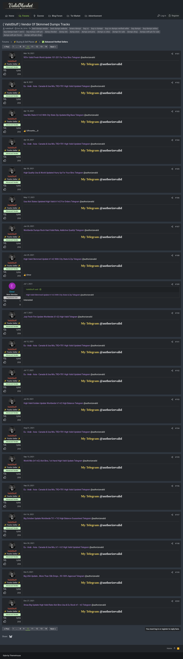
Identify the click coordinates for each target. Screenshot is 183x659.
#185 (176, 169)
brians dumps (75, 28)
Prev (8, 47)
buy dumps (136, 28)
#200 (176, 601)
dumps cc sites (104, 32)
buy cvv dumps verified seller (117, 28)
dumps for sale (119, 32)
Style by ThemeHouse (12, 655)
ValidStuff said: (33, 289)
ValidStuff (9, 28)
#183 (176, 111)
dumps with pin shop (33, 35)
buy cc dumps (97, 28)
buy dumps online (150, 28)
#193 (176, 399)
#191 (176, 342)
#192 (176, 371)
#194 (176, 428)
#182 (176, 83)
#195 (176, 457)
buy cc (86, 28)
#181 (176, 54)
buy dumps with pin (35, 32)
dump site (63, 32)
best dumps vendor (40, 28)
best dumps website (58, 28)
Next (53, 47)
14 (47, 47)
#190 (176, 313)
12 (37, 47)
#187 (176, 227)
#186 (176, 198)
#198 (176, 543)
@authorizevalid (88, 57)
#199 (176, 572)
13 (42, 47)
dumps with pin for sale (149, 32)
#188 (176, 255)
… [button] (17, 47)
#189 (176, 284)
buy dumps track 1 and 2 (14, 32)
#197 (176, 515)
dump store (74, 32)
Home (169, 648)
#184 (176, 140)
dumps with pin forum (13, 35)
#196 (176, 486)
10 (28, 47)
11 (33, 47)
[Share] (171, 53)
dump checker (51, 32)
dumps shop (132, 32)
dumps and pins (88, 32)
